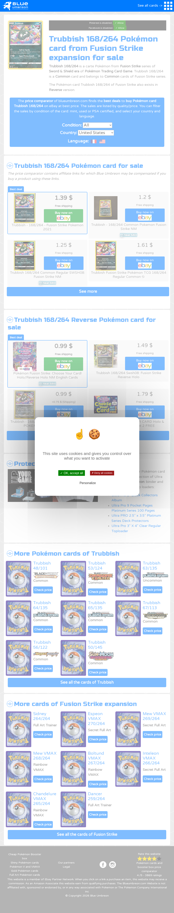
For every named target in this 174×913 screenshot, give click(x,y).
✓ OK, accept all (71, 473)
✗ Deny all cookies (102, 473)
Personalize (88, 482)
